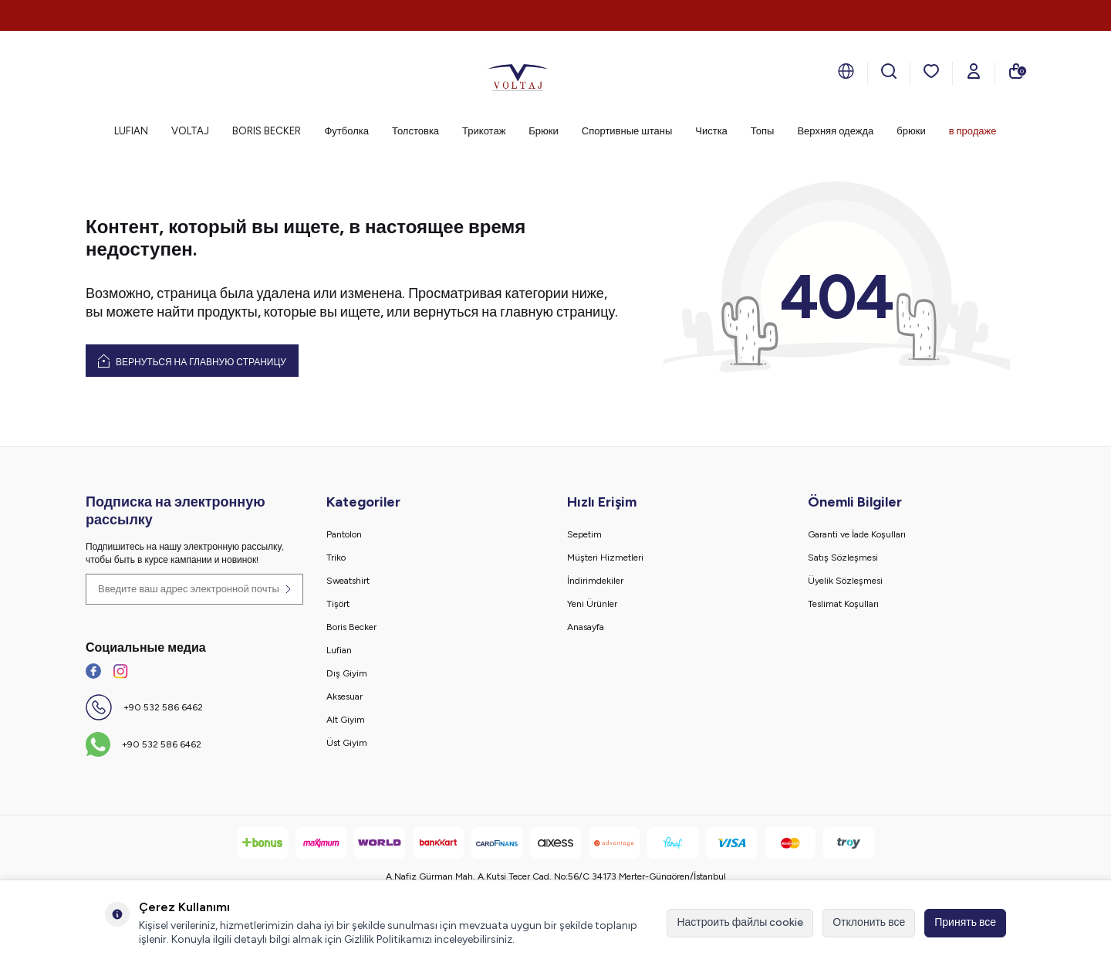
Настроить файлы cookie (740, 922)
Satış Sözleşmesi (843, 557)
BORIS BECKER (266, 131)
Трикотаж (483, 131)
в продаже (973, 131)
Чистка (711, 131)
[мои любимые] (931, 71)
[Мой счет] (973, 71)
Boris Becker (351, 627)
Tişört (338, 603)
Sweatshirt (348, 580)
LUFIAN (131, 131)
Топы (763, 131)
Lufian (339, 650)
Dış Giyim (346, 673)
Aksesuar (344, 696)
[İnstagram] (120, 671)
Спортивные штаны (627, 131)
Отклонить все (868, 922)
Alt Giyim (345, 719)
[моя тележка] (1016, 71)
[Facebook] (93, 671)
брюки (911, 131)
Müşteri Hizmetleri (605, 557)
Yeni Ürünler (592, 603)
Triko (336, 557)
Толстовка (415, 131)
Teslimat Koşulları (843, 603)
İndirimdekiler (595, 580)
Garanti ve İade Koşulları (857, 534)
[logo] (518, 73)
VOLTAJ (190, 131)
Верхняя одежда (835, 131)
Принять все (965, 922)
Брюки (543, 131)
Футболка (346, 131)
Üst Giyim (346, 742)
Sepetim (584, 534)
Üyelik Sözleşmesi (845, 580)
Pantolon (344, 534)
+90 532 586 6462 (163, 707)
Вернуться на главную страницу (192, 360)
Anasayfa (585, 627)
